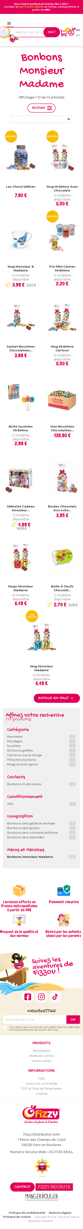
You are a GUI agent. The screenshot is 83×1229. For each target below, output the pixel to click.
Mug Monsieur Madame (41, 668)
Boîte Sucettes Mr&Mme (21, 428)
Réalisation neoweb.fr (40, 1220)
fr (78, 30)
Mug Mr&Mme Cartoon (62, 348)
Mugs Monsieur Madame (20, 588)
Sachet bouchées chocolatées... (21, 348)
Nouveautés (41, 1051)
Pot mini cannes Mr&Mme (62, 268)
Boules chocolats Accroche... (62, 508)
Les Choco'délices (20, 186)
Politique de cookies (17, 1216)
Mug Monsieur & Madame (21, 268)
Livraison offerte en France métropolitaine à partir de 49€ (19, 905)
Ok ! (52, 32)
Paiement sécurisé (64, 901)
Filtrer (38, 108)
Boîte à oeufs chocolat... (62, 588)
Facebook (28, 997)
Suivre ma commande (41, 1083)
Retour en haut (56, 698)
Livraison (42, 1093)
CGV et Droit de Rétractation (41, 1088)
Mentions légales (60, 1212)
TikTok (55, 997)
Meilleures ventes (41, 1056)
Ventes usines (41, 1061)
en (78, 35)
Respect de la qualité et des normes (19, 933)
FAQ (41, 1078)
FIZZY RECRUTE (54, 1186)
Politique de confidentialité (27, 1212)
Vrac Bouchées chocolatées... (62, 428)
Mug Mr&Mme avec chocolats (62, 189)
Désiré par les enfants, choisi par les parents (63, 933)
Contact (22, 1187)
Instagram (42, 997)
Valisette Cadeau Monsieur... (21, 508)
